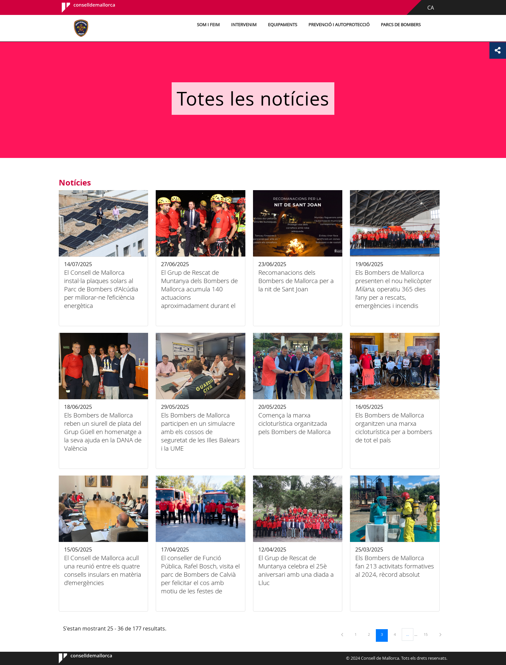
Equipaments (281, 25)
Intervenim (242, 25)
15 (428, 634)
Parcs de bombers (399, 25)
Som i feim (207, 25)
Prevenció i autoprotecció (337, 25)
